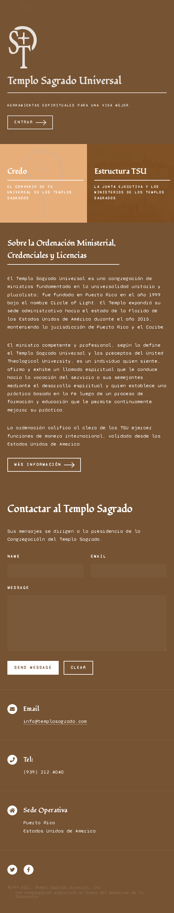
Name (13, 556)
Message (18, 587)
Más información (37, 464)
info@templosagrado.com (55, 721)
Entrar (23, 122)
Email (98, 556)
